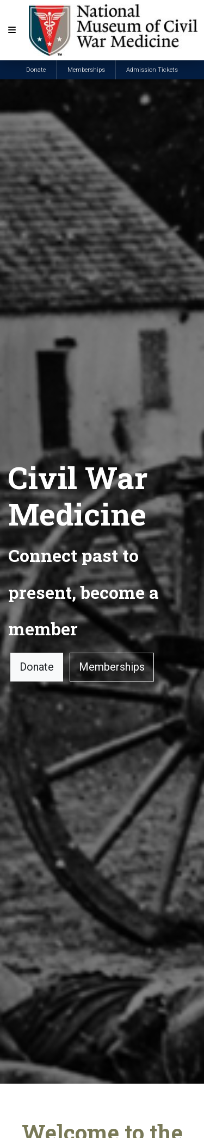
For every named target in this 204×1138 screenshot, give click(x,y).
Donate (36, 69)
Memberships (86, 69)
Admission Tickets (152, 69)
